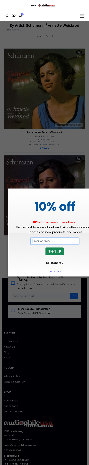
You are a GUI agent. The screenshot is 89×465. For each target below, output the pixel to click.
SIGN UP (54, 251)
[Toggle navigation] (82, 16)
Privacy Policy (55, 271)
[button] (7, 16)
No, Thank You (54, 262)
